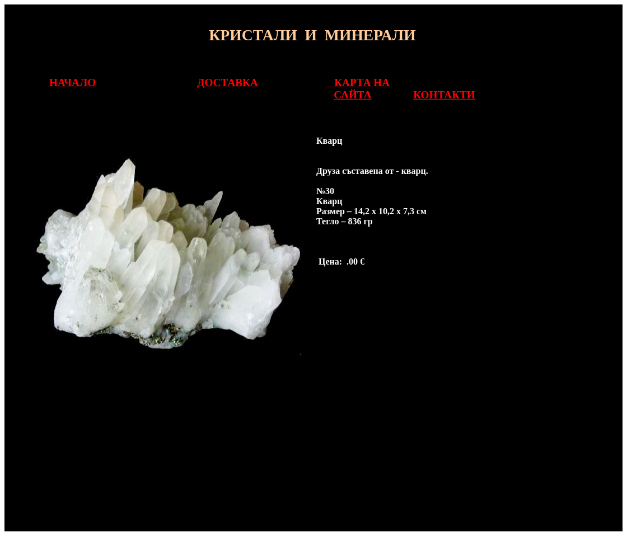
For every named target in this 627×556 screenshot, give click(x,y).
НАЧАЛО (72, 82)
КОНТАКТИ (444, 95)
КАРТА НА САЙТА (358, 89)
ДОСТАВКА (227, 82)
